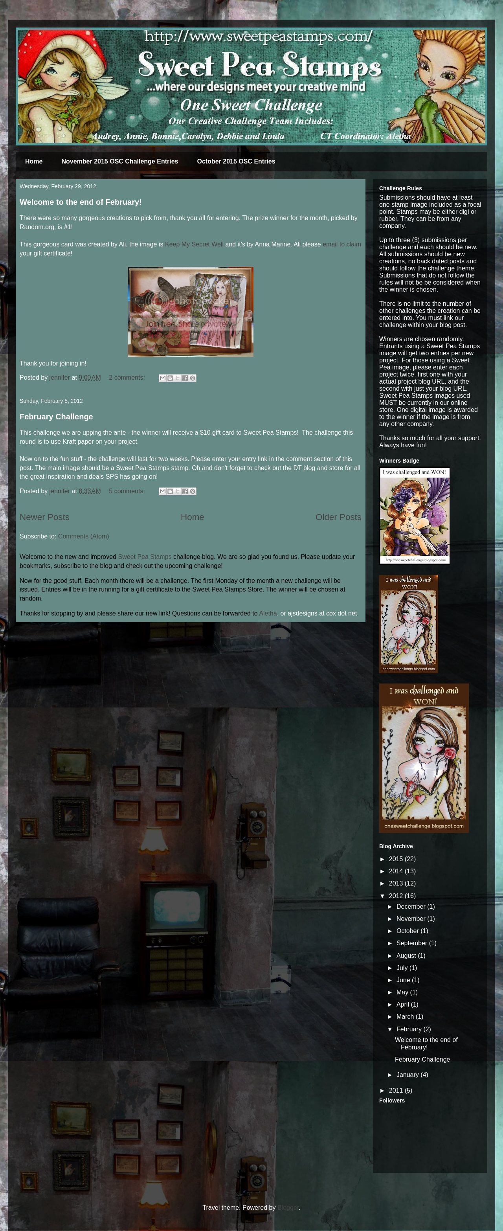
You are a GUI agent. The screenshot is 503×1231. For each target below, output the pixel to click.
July (403, 968)
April (404, 1004)
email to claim (342, 244)
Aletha (268, 613)
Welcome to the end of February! (81, 202)
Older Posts (339, 517)
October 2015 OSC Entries (236, 161)
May (403, 992)
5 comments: (128, 491)
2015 (397, 859)
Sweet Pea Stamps (145, 556)
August (407, 955)
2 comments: (128, 377)
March (406, 1016)
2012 (397, 896)
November (412, 918)
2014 (397, 871)
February (410, 1029)
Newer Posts (45, 517)
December (412, 906)
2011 (397, 1090)
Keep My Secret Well (194, 244)
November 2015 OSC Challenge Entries (119, 161)
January (408, 1074)
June (404, 980)
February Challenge (56, 416)
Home (33, 161)
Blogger (288, 1207)
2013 (397, 883)
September (413, 943)
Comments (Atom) (83, 536)
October (408, 931)
